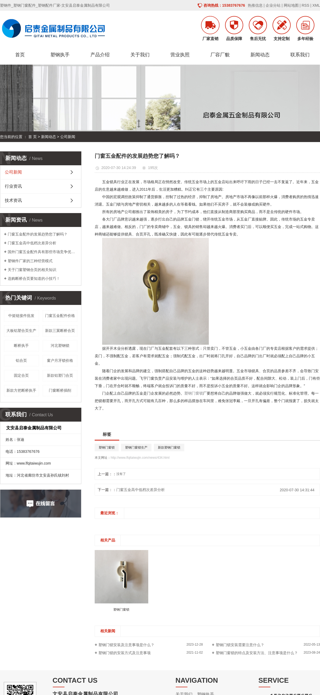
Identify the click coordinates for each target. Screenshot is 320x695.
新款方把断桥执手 (21, 390)
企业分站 (273, 5)
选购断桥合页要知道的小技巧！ (34, 278)
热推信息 (255, 5)
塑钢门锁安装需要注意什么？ (240, 645)
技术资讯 (13, 200)
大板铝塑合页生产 (21, 330)
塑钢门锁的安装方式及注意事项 (124, 653)
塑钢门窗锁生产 (136, 447)
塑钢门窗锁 (107, 447)
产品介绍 (100, 54)
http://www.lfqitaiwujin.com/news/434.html (140, 458)
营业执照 (180, 54)
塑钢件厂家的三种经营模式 (30, 261)
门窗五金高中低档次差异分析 (32, 243)
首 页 (32, 137)
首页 (20, 54)
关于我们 (140, 54)
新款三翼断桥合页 (60, 330)
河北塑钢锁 (60, 345)
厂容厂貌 (220, 54)
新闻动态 (260, 54)
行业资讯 (13, 186)
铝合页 (21, 360)
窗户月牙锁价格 (60, 360)
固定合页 (21, 375)
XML (316, 5)
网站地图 (291, 5)
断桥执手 (21, 345)
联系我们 (300, 54)
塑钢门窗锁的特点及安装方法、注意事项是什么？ (257, 653)
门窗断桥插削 (60, 390)
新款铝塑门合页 (60, 375)
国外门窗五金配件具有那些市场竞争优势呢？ (42, 252)
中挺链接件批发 (21, 315)
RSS (305, 5)
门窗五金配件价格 (60, 315)
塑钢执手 (60, 54)
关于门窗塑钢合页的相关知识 (32, 270)
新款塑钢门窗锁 (169, 447)
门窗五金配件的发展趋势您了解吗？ (37, 234)
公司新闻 (67, 137)
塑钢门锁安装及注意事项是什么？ (126, 645)
